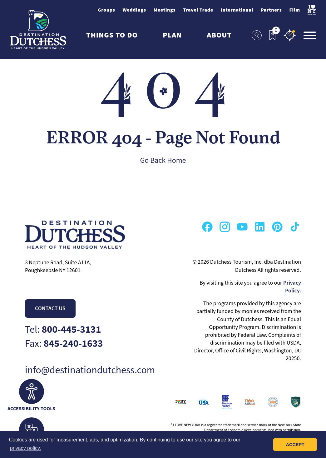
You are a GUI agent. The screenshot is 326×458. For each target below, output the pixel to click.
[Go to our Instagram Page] (225, 227)
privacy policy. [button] (25, 448)
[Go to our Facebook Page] (207, 227)
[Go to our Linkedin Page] (260, 227)
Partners (271, 10)
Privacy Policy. (292, 287)
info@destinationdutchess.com (90, 370)
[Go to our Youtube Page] (242, 227)
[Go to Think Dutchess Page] (243, 402)
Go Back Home (163, 160)
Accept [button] (295, 444)
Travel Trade (198, 10)
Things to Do (112, 35)
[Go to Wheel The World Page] (289, 402)
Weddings (134, 10)
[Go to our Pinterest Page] (277, 227)
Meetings (165, 10)
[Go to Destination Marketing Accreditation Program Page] (266, 402)
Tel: (63, 330)
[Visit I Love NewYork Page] (312, 10)
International (237, 10)
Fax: (64, 344)
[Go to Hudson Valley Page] (220, 402)
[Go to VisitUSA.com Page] (197, 402)
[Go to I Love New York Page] (174, 402)
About (219, 35)
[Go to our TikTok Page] (295, 227)
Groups (106, 10)
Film (294, 10)
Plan (172, 35)
